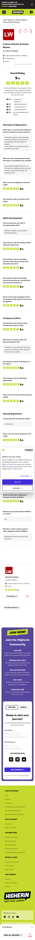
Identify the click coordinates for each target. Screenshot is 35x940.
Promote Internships (11, 837)
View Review (12, 596)
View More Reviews (11, 607)
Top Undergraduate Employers (15, 814)
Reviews (8, 799)
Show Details (24, 476)
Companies (8, 803)
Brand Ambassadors (11, 849)
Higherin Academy (11, 883)
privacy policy (14, 466)
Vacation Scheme (11, 577)
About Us (8, 879)
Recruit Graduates (11, 845)
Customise (17, 488)
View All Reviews (13, 935)
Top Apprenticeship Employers (15, 807)
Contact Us (8, 824)
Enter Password (10, 742)
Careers (7, 887)
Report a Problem (10, 828)
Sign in (23, 707)
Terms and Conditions (12, 862)
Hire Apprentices (10, 841)
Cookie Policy (9, 869)
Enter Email (8, 730)
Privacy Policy (9, 866)
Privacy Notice (24, 775)
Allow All (18, 482)
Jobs (6, 796)
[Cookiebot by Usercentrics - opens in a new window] (25, 450)
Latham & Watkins (11, 51)
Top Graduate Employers (13, 811)
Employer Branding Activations (15, 852)
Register (11, 707)
